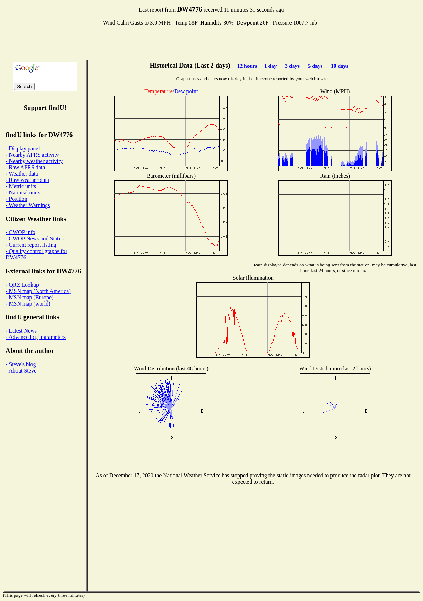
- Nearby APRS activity (32, 155)
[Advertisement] (211, 41)
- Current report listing (31, 245)
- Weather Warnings (28, 205)
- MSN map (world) (28, 304)
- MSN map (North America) (38, 291)
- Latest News (21, 331)
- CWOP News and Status (35, 238)
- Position (16, 199)
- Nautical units (23, 193)
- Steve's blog (21, 364)
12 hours (247, 66)
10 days (339, 66)
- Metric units (21, 186)
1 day (270, 66)
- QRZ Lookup (22, 285)
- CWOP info (20, 232)
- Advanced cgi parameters (36, 337)
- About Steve (21, 371)
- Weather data (22, 174)
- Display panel (23, 148)
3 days (292, 66)
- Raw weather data (27, 180)
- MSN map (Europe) (29, 297)
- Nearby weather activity (34, 161)
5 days (315, 66)
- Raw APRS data (25, 167)
